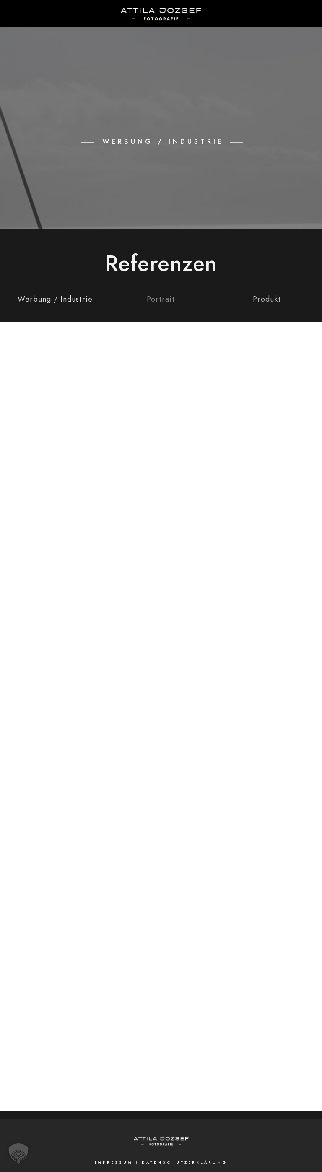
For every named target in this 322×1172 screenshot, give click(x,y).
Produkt (267, 299)
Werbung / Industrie (55, 299)
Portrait (161, 299)
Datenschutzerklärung (184, 1162)
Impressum (114, 1162)
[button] (18, 1153)
